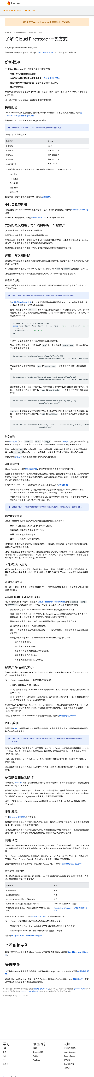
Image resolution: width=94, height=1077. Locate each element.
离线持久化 (63, 485)
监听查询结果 (31, 469)
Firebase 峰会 (38, 1052)
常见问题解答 (69, 1064)
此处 (79, 507)
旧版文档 (67, 1068)
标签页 (78, 979)
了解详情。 (66, 22)
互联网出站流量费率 (26, 935)
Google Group (69, 1056)
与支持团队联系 (70, 1048)
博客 (35, 1048)
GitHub (5, 1064)
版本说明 (67, 1060)
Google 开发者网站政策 (29, 991)
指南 (4, 1048)
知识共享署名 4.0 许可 (41, 989)
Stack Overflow (70, 1052)
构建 (40, 32)
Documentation (12, 10)
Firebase (8, 32)
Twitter (36, 1056)
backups (18, 783)
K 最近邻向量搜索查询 (22, 302)
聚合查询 (13, 441)
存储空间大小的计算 (68, 716)
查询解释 (19, 457)
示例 (4, 1056)
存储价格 (46, 197)
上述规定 (65, 441)
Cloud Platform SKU (45, 52)
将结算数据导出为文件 (72, 864)
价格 (79, 210)
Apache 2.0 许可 (79, 989)
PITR (15, 728)
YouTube (36, 1060)
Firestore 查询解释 (33, 295)
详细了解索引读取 (51, 78)
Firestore (30, 10)
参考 (4, 1052)
